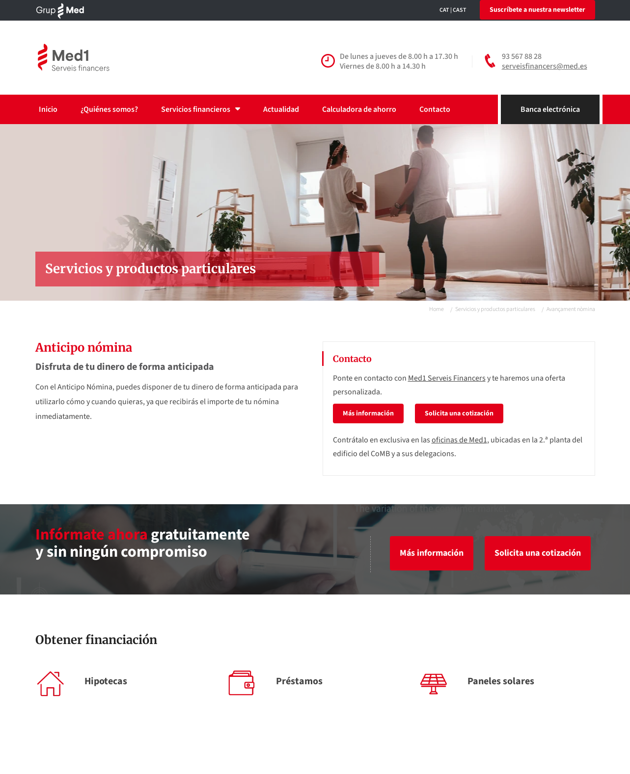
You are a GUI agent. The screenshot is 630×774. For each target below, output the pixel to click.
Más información (368, 413)
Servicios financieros (200, 109)
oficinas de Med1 (459, 440)
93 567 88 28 (522, 56)
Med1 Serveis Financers (447, 378)
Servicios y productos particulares (495, 309)
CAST (459, 10)
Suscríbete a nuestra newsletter (537, 10)
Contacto (434, 109)
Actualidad (281, 109)
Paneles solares (500, 681)
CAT (444, 10)
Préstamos (299, 681)
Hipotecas (105, 681)
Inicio (48, 109)
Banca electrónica (550, 109)
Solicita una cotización (459, 413)
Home (436, 309)
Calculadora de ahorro (359, 109)
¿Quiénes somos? (109, 109)
